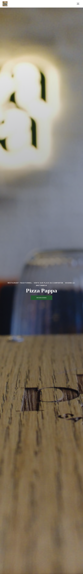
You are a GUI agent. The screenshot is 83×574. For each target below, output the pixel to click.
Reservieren (41, 298)
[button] (78, 3)
